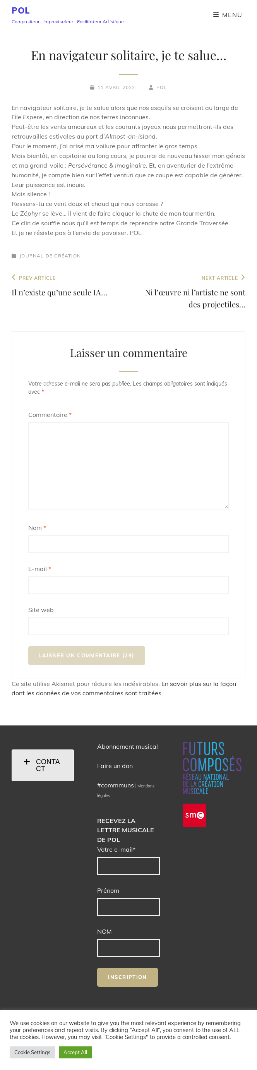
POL (21, 10)
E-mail (39, 569)
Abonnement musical (127, 746)
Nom (37, 528)
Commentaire (50, 414)
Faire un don (115, 766)
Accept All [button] (75, 1052)
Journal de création (50, 256)
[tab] (43, 765)
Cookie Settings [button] (32, 1052)
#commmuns (115, 785)
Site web (41, 610)
